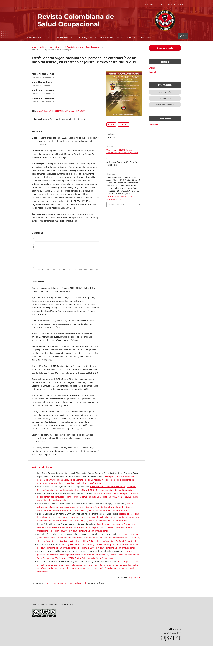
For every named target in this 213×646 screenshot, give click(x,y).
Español (152, 72)
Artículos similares (42, 467)
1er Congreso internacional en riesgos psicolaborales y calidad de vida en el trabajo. (100, 544)
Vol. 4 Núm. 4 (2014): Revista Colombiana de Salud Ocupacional (75, 47)
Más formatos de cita (116, 204)
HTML (124, 124)
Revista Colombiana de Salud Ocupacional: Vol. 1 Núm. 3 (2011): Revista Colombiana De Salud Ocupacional (87, 541)
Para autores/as (165, 98)
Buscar (183, 35)
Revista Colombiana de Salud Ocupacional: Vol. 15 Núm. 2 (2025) (74, 483)
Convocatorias (106, 37)
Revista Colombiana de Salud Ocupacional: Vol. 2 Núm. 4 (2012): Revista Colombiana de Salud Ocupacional (86, 490)
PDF (112, 124)
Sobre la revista (62, 37)
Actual (120, 37)
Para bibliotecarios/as (165, 104)
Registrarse (149, 4)
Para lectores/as (164, 92)
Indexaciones (145, 37)
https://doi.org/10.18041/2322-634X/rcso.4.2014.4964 (61, 111)
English (152, 68)
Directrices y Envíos (85, 37)
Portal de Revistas (34, 37)
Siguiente (133, 577)
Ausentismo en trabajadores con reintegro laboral (113, 486)
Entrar (161, 4)
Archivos (131, 37)
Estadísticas (154, 124)
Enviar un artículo (165, 48)
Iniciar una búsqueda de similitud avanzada (67, 583)
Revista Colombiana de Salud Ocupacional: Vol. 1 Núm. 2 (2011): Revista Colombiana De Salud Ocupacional (86, 548)
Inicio (48, 37)
